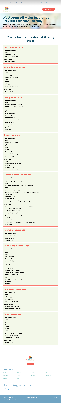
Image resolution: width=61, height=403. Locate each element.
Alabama (4, 375)
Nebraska (33, 378)
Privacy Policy (21, 399)
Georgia (32, 375)
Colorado (19, 375)
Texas (18, 381)
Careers (30, 365)
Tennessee (5, 381)
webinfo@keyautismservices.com (21, 2)
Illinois (46, 375)
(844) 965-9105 (54, 397)
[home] (7, 9)
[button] (57, 9)
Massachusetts (6, 378)
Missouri (18, 378)
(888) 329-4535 (7, 2)
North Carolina (48, 378)
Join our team (48, 9)
